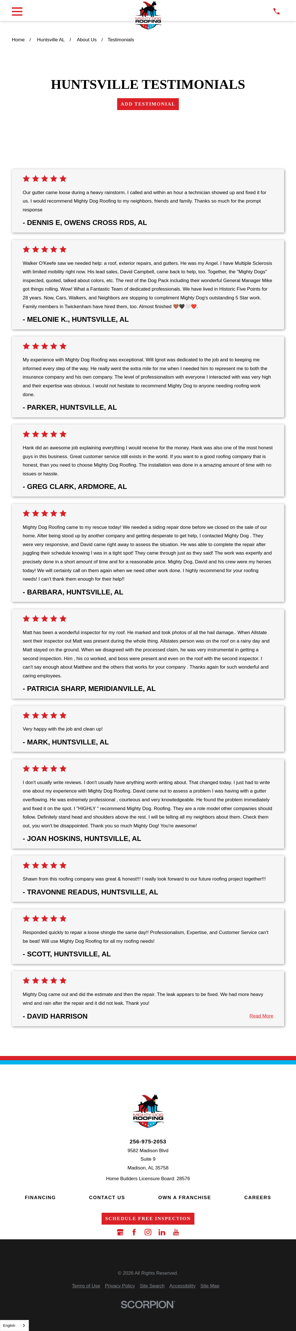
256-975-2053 (148, 1141)
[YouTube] (176, 1232)
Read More (261, 1016)
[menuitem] (86, 1286)
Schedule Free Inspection (148, 1218)
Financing (40, 1197)
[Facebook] (134, 1232)
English (9, 1325)
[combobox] (14, 1325)
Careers (257, 1197)
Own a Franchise (184, 1197)
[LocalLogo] (148, 15)
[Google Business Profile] (120, 1232)
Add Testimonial (148, 104)
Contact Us (107, 1197)
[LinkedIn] (161, 1232)
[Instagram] (148, 1232)
